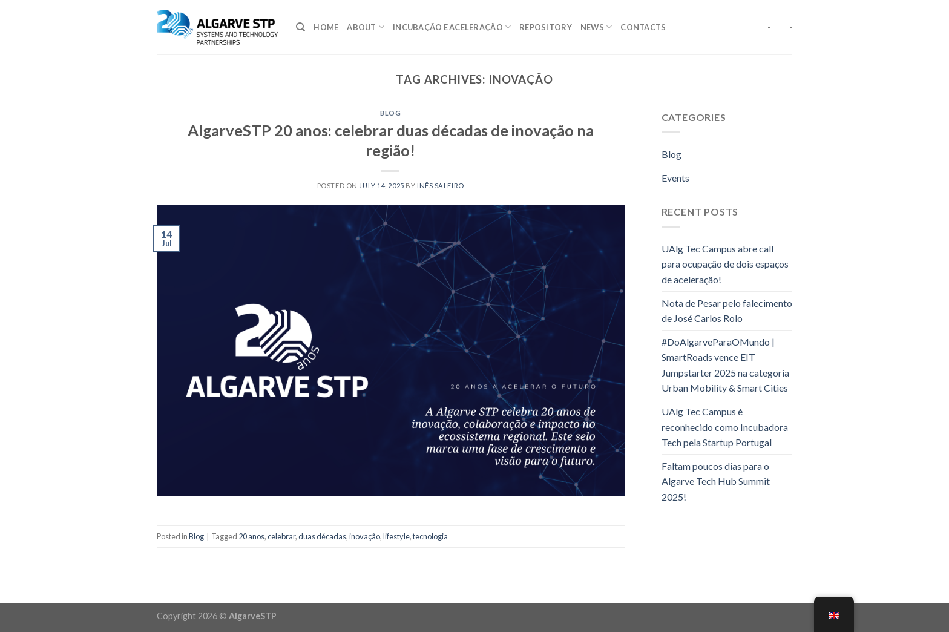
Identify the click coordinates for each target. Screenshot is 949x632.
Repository (545, 27)
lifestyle (396, 536)
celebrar (281, 536)
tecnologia (430, 536)
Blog (390, 113)
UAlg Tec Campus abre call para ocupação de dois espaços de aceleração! (725, 264)
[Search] (300, 27)
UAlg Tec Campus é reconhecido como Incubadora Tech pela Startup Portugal (725, 427)
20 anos (251, 536)
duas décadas (322, 536)
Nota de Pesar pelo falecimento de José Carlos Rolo (727, 310)
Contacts (643, 27)
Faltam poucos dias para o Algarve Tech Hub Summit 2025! (716, 481)
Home (326, 27)
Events (675, 177)
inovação (364, 536)
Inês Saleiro (440, 185)
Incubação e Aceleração (452, 27)
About (365, 27)
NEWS (596, 27)
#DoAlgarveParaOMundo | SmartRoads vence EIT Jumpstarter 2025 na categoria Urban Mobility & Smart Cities (725, 365)
